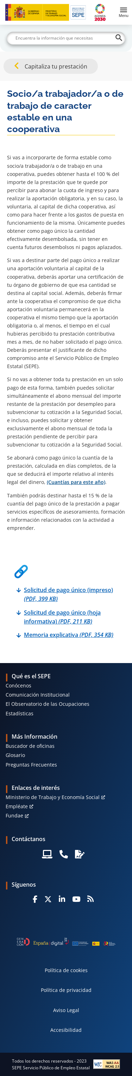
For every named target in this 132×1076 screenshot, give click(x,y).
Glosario (15, 755)
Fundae (14, 815)
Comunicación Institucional (38, 694)
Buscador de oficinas (30, 746)
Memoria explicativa (68, 635)
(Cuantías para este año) (76, 482)
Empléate (17, 806)
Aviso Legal (66, 1010)
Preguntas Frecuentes (31, 764)
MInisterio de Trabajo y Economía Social (53, 797)
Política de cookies (66, 970)
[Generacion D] (66, 942)
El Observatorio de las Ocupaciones (47, 703)
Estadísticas (19, 713)
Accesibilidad (66, 1030)
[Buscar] (66, 38)
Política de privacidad (66, 990)
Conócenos (18, 685)
